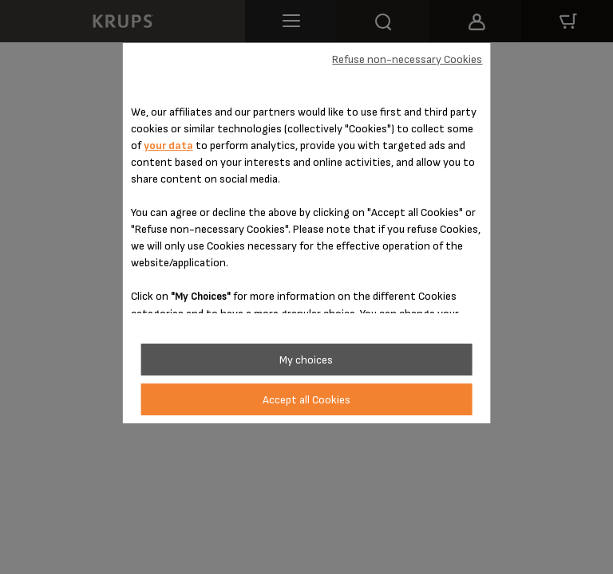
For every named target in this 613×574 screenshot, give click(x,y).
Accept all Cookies (306, 400)
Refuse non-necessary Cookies (407, 59)
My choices (306, 360)
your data (168, 145)
